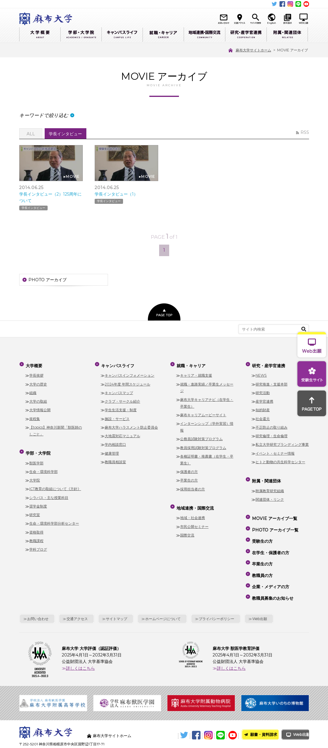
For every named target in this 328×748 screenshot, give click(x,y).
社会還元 (263, 417)
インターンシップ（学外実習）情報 (206, 425)
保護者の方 (189, 470)
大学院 (34, 476)
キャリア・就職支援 (196, 374)
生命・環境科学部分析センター (54, 519)
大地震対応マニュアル (122, 434)
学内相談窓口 (115, 443)
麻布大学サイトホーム (113, 707)
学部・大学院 (80, 35)
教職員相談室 (115, 460)
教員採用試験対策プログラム (203, 446)
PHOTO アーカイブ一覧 (274, 521)
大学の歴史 (38, 382)
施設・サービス (117, 417)
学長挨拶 (36, 374)
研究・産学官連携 (245, 35)
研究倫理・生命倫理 (271, 434)
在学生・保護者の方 (270, 538)
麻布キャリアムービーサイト (203, 413)
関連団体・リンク (270, 494)
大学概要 (39, 35)
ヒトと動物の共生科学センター (280, 460)
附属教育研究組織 (270, 486)
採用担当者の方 (192, 487)
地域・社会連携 (192, 513)
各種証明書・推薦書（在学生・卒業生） (206, 458)
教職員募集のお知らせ (272, 572)
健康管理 (112, 451)
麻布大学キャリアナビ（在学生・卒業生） (206, 401)
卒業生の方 (189, 478)
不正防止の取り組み (271, 425)
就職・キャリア (163, 35)
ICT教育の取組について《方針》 (55, 484)
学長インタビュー (33, 207)
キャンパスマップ (119, 391)
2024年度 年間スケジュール (127, 382)
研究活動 (263, 391)
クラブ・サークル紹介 (122, 399)
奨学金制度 (38, 501)
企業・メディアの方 (270, 563)
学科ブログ (38, 545)
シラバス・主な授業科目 (48, 493)
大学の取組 (38, 399)
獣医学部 (36, 458)
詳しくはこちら (80, 640)
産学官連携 (264, 399)
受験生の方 (261, 529)
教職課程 (36, 536)
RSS (304, 132)
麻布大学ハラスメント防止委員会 (131, 425)
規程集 (34, 417)
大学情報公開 (40, 408)
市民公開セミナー (194, 522)
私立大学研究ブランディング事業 (282, 443)
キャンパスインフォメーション (129, 374)
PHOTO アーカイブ (47, 281)
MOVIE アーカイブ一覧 (274, 512)
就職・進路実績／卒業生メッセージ (206, 385)
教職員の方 (261, 555)
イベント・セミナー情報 (275, 451)
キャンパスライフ (122, 35)
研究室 (34, 510)
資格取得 (36, 527)
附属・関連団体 (287, 35)
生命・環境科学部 (43, 467)
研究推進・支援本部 (271, 382)
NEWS (261, 374)
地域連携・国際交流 (204, 35)
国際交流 (187, 530)
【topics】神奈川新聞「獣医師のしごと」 (55, 429)
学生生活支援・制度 (121, 408)
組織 (32, 391)
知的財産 (263, 408)
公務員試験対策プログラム (201, 437)
